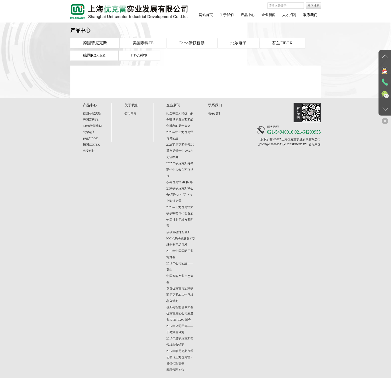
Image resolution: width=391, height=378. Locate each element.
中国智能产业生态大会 (179, 279)
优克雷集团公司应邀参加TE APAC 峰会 (179, 316)
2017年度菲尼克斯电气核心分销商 (179, 341)
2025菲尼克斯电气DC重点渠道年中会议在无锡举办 (180, 151)
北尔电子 (89, 132)
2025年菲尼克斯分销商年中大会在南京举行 (179, 170)
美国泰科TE (91, 119)
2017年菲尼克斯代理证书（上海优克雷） (179, 354)
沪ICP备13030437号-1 (272, 144)
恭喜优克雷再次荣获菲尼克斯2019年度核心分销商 (179, 295)
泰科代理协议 (175, 369)
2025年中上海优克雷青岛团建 (179, 135)
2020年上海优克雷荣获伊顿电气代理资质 (179, 210)
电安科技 (89, 151)
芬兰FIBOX (90, 138)
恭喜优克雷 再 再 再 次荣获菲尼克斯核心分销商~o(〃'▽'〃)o (179, 188)
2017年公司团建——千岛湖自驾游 (179, 329)
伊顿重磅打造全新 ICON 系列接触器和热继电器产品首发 (180, 238)
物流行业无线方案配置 (179, 223)
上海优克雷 (173, 201)
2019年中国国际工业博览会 (179, 254)
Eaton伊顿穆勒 (92, 126)
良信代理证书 (175, 363)
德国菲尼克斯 (92, 113)
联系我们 (214, 113)
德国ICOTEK (91, 144)
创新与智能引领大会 (179, 307)
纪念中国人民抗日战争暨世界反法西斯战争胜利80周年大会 (179, 120)
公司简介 (130, 113)
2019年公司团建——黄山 (179, 266)
